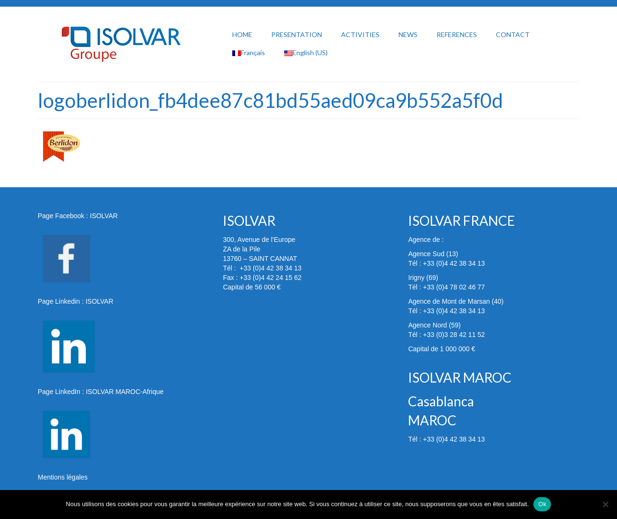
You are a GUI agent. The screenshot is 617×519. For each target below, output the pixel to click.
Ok (542, 504)
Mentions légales (63, 477)
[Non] (605, 504)
